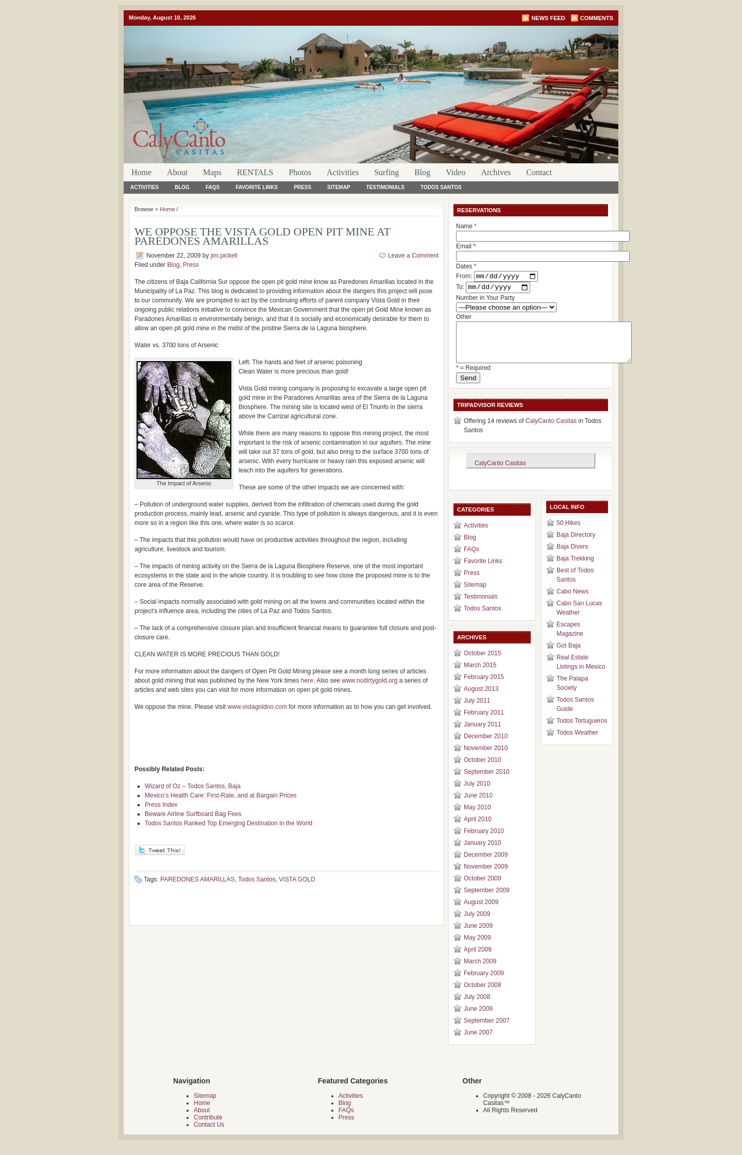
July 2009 (477, 924)
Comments (596, 18)
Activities (343, 172)
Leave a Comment (413, 255)
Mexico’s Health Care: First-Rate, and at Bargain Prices (221, 795)
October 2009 (482, 888)
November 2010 (486, 758)
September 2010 (487, 782)
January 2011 (482, 734)
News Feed (548, 18)
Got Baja (568, 655)
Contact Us (209, 1135)
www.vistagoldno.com (257, 706)
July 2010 (477, 793)
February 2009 (484, 983)
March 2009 (480, 971)
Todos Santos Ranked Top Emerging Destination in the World (228, 823)
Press (302, 187)
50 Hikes (568, 533)
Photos (300, 172)
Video (455, 172)
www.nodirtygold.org (369, 680)
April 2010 (478, 829)
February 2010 (484, 841)
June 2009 (478, 936)
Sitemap (338, 187)
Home (141, 172)
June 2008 (478, 1019)
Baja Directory (575, 545)
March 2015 (480, 675)
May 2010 (477, 817)
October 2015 (482, 663)
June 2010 (478, 805)
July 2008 (477, 1007)
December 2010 (486, 746)
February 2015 (484, 687)
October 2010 (482, 770)
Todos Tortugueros (582, 731)
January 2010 (482, 853)
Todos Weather (577, 742)
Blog (422, 172)
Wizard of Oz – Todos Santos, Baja (193, 786)
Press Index (161, 804)
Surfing (386, 172)
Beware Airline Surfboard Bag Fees (193, 814)
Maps (212, 172)
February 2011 (484, 722)
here (307, 680)
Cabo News (572, 601)
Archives (496, 172)
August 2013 (481, 699)
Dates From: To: (497, 278)
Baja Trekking (575, 568)
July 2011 (477, 711)
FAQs (213, 187)
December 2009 (486, 865)
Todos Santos (441, 187)
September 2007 (487, 1030)
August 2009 (481, 912)
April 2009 (478, 959)
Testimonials (385, 187)
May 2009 (477, 948)
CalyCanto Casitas (551, 431)
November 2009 (486, 876)
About (177, 172)
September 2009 (487, 900)
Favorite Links (256, 187)
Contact (539, 172)
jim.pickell (224, 255)
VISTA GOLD (297, 879)
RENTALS (255, 172)
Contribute (208, 1127)
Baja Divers (572, 556)
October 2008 (482, 995)
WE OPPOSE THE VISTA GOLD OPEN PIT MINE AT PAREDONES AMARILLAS (262, 236)
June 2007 (478, 1042)
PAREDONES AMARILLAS (197, 879)
